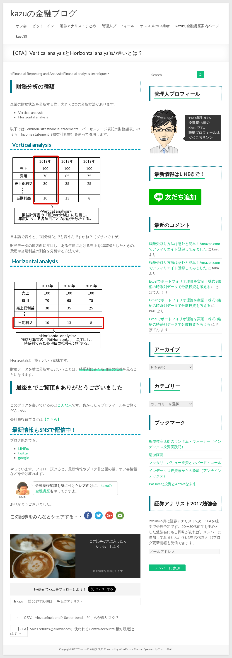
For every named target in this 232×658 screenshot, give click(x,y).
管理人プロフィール (118, 26)
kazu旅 (21, 36)
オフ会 (21, 26)
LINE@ (23, 448)
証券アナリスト (72, 601)
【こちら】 (52, 419)
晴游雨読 (156, 454)
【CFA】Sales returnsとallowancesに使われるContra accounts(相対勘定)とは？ (72, 631)
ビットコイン (43, 26)
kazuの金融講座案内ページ (197, 26)
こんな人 (64, 405)
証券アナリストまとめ (78, 26)
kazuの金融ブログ (43, 13)
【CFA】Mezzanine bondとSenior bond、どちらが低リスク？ (67, 617)
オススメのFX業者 (155, 26)
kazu (20, 601)
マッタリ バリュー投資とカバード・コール (185, 462)
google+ (24, 457)
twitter (23, 453)
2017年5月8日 (42, 601)
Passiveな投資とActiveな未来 (172, 484)
